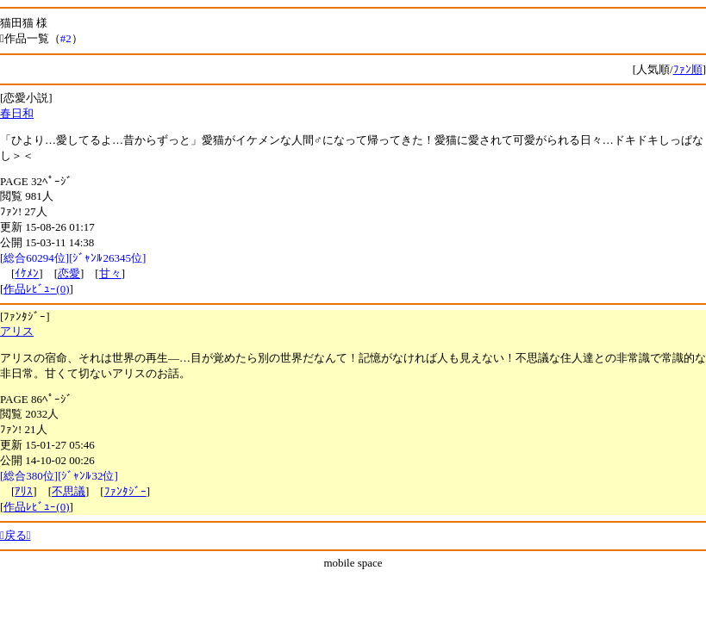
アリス (17, 331)
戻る (15, 535)
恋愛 (69, 273)
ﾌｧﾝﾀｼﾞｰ (125, 491)
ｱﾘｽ (24, 491)
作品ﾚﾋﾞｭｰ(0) (36, 288)
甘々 (110, 273)
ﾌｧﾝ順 (688, 69)
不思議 (68, 491)
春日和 (17, 113)
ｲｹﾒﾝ (27, 273)
